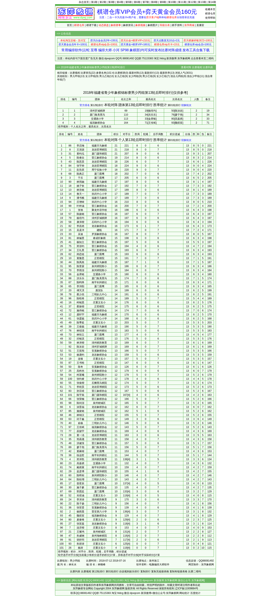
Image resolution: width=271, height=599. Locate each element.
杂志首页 (84, 2)
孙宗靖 (80, 390)
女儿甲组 (90, 76)
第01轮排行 (174, 105)
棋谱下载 (91, 25)
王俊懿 (80, 326)
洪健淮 (80, 443)
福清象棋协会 (97, 122)
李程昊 (80, 386)
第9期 (163, 2)
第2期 (103, 2)
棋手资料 (177, 25)
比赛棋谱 (120, 72)
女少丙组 (134, 76)
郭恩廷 (80, 491)
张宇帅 (80, 165)
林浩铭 (80, 189)
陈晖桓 (80, 475)
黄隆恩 (80, 258)
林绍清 (80, 330)
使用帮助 (210, 17)
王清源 (80, 149)
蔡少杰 (80, 294)
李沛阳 (80, 286)
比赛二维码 (194, 571)
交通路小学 (97, 118)
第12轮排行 (96, 105)
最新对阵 (134, 72)
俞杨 (80, 423)
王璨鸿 (80, 531)
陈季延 (80, 322)
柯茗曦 (80, 374)
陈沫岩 (80, 346)
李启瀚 (80, 145)
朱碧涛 (80, 543)
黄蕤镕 (80, 451)
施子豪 (80, 487)
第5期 (128, 2)
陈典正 (80, 173)
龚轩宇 (80, 314)
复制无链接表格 (160, 571)
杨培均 (80, 218)
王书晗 (80, 362)
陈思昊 (80, 161)
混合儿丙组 (176, 76)
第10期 (172, 2)
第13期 (202, 2)
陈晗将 (80, 298)
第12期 (192, 2)
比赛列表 (208, 67)
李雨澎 (80, 270)
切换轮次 (186, 105)
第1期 (94, 2)
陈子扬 (80, 503)
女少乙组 (161, 76)
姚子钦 (80, 185)
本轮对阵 (111, 105)
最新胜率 (165, 72)
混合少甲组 (193, 76)
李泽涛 (80, 499)
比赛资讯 (86, 72)
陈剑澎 (80, 403)
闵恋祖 (80, 254)
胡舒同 (80, 539)
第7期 (145, 2)
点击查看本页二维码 (202, 58)
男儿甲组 (75, 76)
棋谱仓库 (210, 13)
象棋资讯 (128, 25)
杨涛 (80, 547)
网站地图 (77, 580)
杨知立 (80, 242)
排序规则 (63, 126)
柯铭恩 (80, 302)
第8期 (154, 2)
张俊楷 (80, 382)
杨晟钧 (80, 354)
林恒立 (80, 334)
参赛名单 (101, 72)
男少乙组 (147, 76)
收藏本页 (210, 9)
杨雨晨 (80, 511)
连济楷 (80, 527)
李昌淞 (80, 226)
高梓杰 (80, 370)
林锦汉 (80, 415)
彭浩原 (80, 169)
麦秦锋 (80, 519)
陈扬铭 (80, 214)
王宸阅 (80, 350)
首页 (69, 25)
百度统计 (195, 593)
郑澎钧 (80, 246)
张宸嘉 (80, 523)
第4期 (120, 2)
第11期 (182, 2)
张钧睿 (80, 378)
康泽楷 (80, 222)
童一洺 (80, 435)
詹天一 (80, 193)
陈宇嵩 (80, 394)
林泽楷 (80, 342)
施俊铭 (80, 411)
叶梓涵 (80, 205)
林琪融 (80, 181)
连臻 (80, 358)
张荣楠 (80, 398)
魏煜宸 (80, 515)
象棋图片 (153, 25)
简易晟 (80, 439)
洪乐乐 (80, 278)
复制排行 (145, 571)
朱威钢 (80, 535)
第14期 (212, 2)
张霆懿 (80, 318)
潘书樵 (80, 197)
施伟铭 (80, 310)
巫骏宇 (80, 431)
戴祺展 (80, 467)
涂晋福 (80, 407)
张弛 (80, 209)
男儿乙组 (104, 76)
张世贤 (80, 507)
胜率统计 (160, 105)
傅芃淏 (80, 290)
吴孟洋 (80, 230)
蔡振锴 (80, 306)
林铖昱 (80, 238)
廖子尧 (80, 447)
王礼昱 (80, 250)
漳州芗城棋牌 (97, 110)
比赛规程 (197, 67)
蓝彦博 (80, 471)
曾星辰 (80, 483)
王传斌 (80, 427)
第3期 (111, 2)
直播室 (200, 25)
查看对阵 (186, 67)
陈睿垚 (80, 157)
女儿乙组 (120, 76)
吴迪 (80, 234)
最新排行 (149, 72)
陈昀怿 (80, 282)
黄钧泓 (80, 153)
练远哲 (80, 455)
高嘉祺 (80, 463)
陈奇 (80, 366)
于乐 (80, 177)
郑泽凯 (80, 459)
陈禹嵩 (80, 262)
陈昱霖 (80, 266)
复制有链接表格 (178, 571)
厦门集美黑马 (97, 114)
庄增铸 (80, 201)
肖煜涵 (80, 495)
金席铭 (80, 274)
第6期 (137, 2)
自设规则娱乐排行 (129, 571)
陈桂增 (80, 479)
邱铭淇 (80, 338)
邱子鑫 (80, 419)
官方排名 (85, 105)
